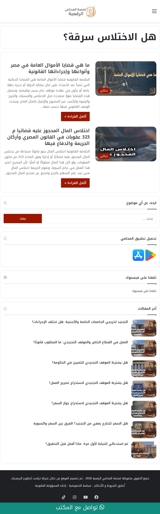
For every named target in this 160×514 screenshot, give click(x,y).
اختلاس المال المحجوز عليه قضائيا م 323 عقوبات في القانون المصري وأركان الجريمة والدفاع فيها (48, 137)
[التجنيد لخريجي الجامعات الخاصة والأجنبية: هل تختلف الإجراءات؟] (143, 328)
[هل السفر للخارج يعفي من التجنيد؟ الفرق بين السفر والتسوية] (143, 429)
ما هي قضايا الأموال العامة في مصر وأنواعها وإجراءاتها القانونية (50, 68)
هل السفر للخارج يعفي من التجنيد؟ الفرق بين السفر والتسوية (80, 423)
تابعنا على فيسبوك (144, 291)
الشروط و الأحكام (105, 485)
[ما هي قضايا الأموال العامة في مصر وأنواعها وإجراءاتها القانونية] (125, 78)
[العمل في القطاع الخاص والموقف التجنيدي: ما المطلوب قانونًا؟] (143, 348)
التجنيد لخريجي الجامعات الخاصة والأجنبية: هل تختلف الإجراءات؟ (80, 322)
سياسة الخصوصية (80, 485)
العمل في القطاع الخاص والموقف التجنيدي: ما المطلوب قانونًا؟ (80, 342)
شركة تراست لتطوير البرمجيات (29, 478)
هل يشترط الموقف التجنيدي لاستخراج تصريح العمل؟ (88, 383)
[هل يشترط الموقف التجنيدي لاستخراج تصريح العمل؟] (143, 389)
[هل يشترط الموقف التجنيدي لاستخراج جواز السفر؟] (143, 409)
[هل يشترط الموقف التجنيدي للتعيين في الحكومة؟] (143, 368)
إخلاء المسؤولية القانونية (50, 485)
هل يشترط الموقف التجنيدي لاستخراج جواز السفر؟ (89, 403)
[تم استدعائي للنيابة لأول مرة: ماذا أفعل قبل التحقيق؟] (143, 450)
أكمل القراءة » (75, 116)
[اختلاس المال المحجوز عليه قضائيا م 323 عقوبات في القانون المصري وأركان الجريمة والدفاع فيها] (125, 144)
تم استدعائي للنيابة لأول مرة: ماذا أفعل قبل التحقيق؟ (87, 444)
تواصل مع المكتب (80, 508)
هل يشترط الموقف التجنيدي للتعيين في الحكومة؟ (90, 362)
